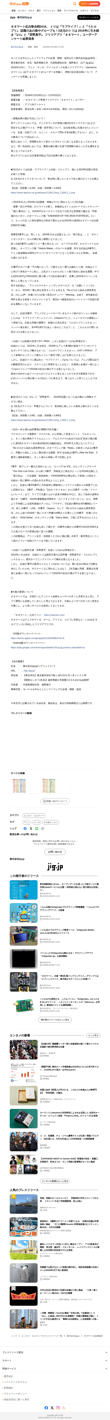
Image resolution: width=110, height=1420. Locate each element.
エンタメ (22, 10)
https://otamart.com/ (54, 615)
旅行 (39, 10)
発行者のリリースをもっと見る (55, 1020)
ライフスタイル (71, 10)
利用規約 (7, 1388)
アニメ (27, 822)
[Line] (36, 828)
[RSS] (63, 1408)
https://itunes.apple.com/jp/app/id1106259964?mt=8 (37, 638)
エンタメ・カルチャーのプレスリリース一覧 (42, 1336)
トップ (14, 1336)
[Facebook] (25, 828)
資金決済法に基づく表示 (15, 1399)
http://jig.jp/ (29, 670)
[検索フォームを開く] (74, 4)
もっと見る (93, 1035)
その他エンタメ (51, 822)
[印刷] (42, 828)
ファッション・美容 (52, 10)
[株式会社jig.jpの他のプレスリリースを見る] (88, 17)
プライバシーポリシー (14, 1393)
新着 (13, 10)
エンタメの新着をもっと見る (55, 1181)
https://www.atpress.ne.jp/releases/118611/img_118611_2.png (43, 420)
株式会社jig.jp (17, 47)
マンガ (37, 822)
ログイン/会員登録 (89, 4)
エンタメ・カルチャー (34, 815)
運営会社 (7, 1376)
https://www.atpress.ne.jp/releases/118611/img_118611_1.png (43, 192)
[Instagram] (58, 1408)
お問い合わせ (55, 852)
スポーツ (84, 10)
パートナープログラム (14, 1382)
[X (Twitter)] (30, 828)
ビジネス (95, 10)
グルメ (31, 10)
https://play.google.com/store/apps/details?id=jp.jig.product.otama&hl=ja (48, 647)
